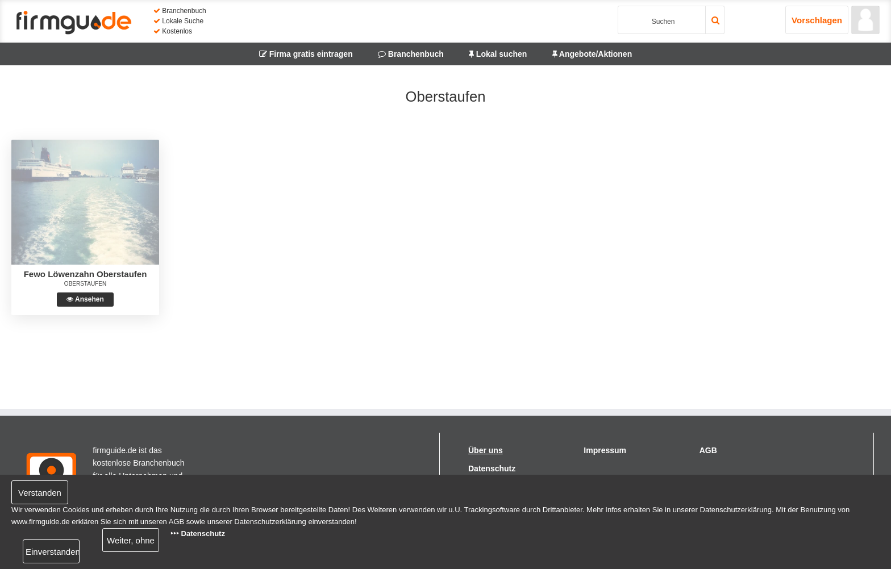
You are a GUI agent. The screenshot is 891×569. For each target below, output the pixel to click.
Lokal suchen (498, 53)
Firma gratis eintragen (306, 53)
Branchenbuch (411, 53)
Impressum (605, 450)
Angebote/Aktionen (592, 53)
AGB (708, 450)
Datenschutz (491, 468)
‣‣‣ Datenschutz (197, 533)
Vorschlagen (817, 20)
